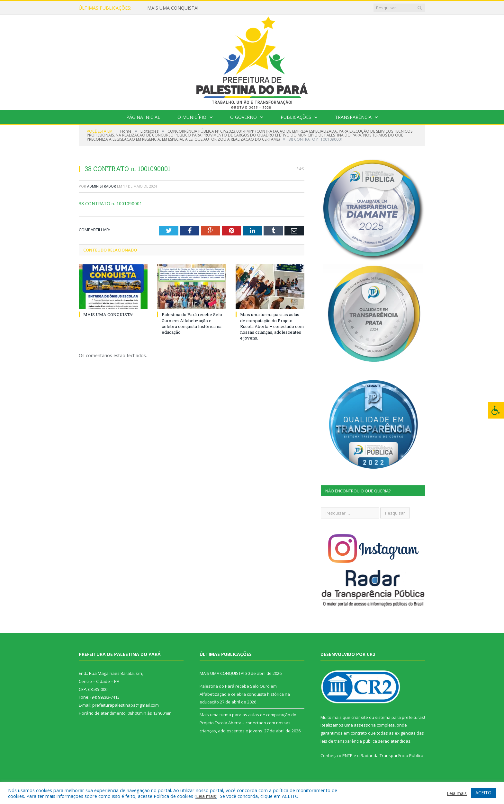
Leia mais (206, 796)
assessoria (365, 725)
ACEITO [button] (483, 793)
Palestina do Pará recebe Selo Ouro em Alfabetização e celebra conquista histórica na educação (192, 323)
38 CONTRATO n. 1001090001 (110, 203)
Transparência (353, 117)
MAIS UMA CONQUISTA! (172, 8)
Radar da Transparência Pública (392, 755)
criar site (359, 717)
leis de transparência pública (348, 741)
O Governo (243, 117)
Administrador (101, 186)
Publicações (296, 117)
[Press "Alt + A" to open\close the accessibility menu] (496, 410)
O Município (191, 117)
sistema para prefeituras (399, 717)
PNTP (347, 755)
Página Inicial (143, 117)
